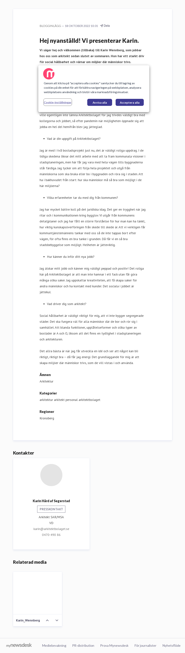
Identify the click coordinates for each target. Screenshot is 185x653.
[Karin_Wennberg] (37, 593)
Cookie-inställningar (58, 102)
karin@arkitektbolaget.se (51, 529)
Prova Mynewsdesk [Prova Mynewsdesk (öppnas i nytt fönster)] (114, 645)
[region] (93, 88)
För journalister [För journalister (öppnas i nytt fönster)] (145, 645)
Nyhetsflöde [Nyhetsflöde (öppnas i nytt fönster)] (171, 645)
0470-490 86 (51, 535)
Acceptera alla (130, 102)
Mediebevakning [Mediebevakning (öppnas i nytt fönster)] (54, 645)
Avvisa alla (100, 102)
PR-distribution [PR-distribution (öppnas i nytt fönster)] (83, 645)
